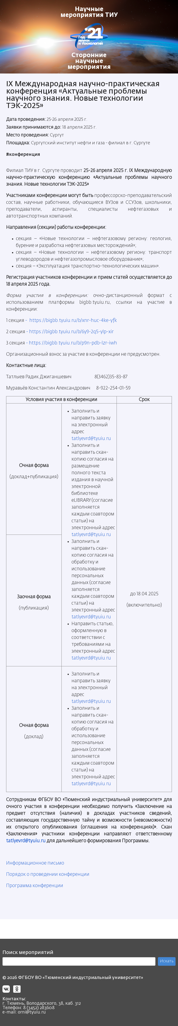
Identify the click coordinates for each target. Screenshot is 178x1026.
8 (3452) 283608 (39, 1008)
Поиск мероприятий (27, 952)
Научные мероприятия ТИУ (89, 12)
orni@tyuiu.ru (32, 1012)
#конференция (23, 154)
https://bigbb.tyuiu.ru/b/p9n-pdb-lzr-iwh (73, 343)
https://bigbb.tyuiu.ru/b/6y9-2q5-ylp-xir (71, 332)
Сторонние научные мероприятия (89, 61)
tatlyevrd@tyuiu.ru (91, 438)
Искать (167, 961)
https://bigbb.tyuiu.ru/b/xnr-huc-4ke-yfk (73, 320)
